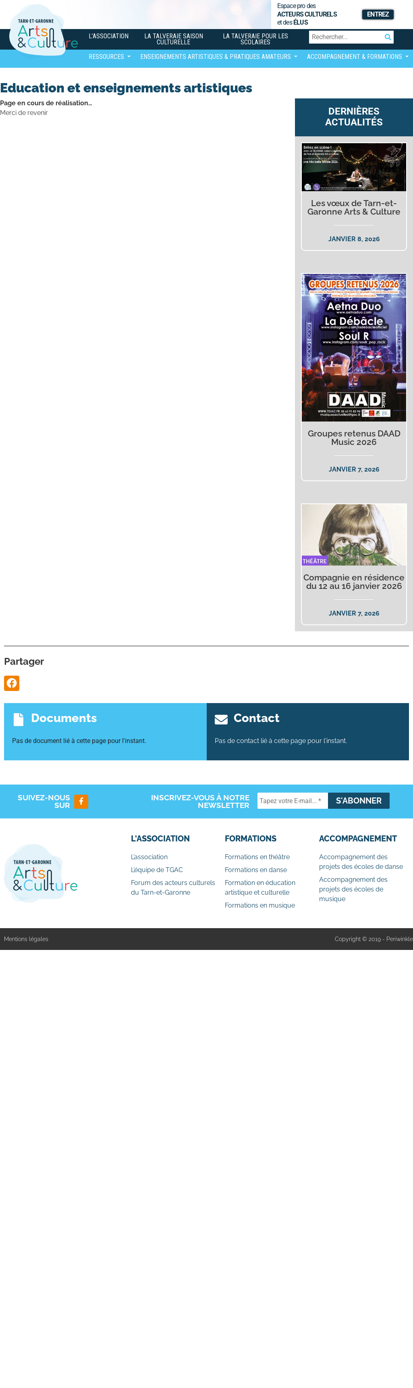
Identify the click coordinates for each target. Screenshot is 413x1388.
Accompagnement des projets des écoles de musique (353, 889)
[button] (11, 683)
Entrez (378, 14)
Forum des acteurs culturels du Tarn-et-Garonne (173, 887)
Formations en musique (260, 905)
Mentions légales (26, 939)
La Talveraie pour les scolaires (255, 39)
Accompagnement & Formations (355, 57)
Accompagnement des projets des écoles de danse (361, 861)
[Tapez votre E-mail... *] (292, 801)
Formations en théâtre (257, 857)
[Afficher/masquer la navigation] (95, 79)
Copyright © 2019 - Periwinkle (374, 939)
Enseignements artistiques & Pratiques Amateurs (216, 57)
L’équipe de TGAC (157, 870)
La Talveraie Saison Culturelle (173, 39)
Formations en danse (256, 870)
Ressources (107, 57)
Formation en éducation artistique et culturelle (260, 887)
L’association (109, 36)
